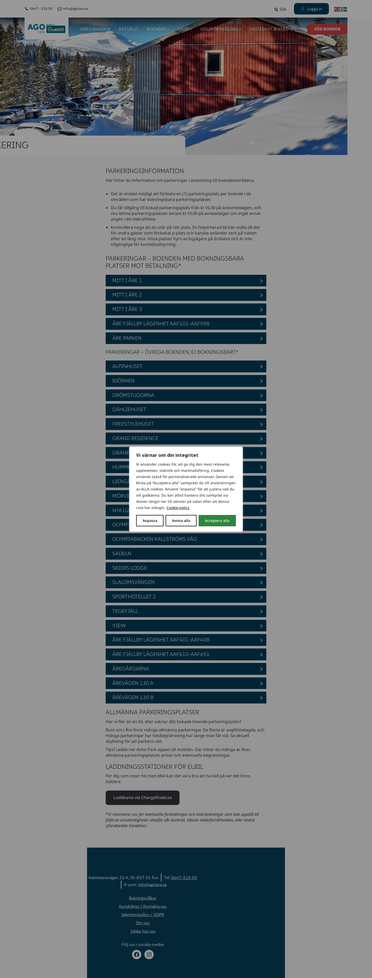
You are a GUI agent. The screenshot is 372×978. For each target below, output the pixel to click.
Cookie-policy (178, 507)
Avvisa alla (181, 520)
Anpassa (150, 520)
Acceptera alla (217, 520)
